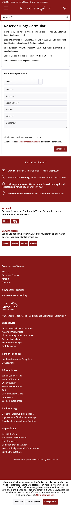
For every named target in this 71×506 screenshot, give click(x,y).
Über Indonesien (10, 441)
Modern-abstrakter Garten (14, 437)
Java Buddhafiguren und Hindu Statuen (20, 448)
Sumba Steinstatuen (12, 452)
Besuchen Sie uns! (10, 275)
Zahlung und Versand (12, 375)
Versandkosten (52, 460)
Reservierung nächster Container (17, 328)
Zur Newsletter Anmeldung (14, 295)
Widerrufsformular (11, 379)
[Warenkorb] (65, 8)
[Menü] (10, 8)
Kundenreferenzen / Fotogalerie (17, 359)
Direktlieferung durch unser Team (18, 335)
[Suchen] (67, 17)
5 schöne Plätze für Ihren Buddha (18, 414)
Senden (60, 148)
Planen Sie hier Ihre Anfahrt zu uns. (33, 193)
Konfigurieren (50, 502)
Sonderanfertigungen (12, 342)
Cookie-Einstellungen (12, 401)
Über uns (6, 282)
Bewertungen (8, 363)
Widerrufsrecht (9, 383)
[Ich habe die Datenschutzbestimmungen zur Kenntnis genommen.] (5, 141)
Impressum (7, 397)
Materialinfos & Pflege (12, 332)
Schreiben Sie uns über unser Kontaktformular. (30, 171)
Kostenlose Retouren (12, 386)
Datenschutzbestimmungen (28, 142)
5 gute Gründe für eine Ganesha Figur (19, 417)
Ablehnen (19, 502)
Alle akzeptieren (33, 502)
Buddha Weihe (9, 346)
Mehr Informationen (45, 495)
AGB (4, 390)
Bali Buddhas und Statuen (14, 444)
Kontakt (5, 271)
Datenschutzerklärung (12, 393)
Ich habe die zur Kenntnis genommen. (34, 142)
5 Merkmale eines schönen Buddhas (19, 421)
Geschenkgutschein (11, 339)
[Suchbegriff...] (35, 17)
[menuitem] (35, 17)
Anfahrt (5, 279)
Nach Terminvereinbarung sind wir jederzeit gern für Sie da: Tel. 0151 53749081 (34, 185)
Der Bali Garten (9, 434)
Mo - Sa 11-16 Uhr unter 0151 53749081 (34, 177)
